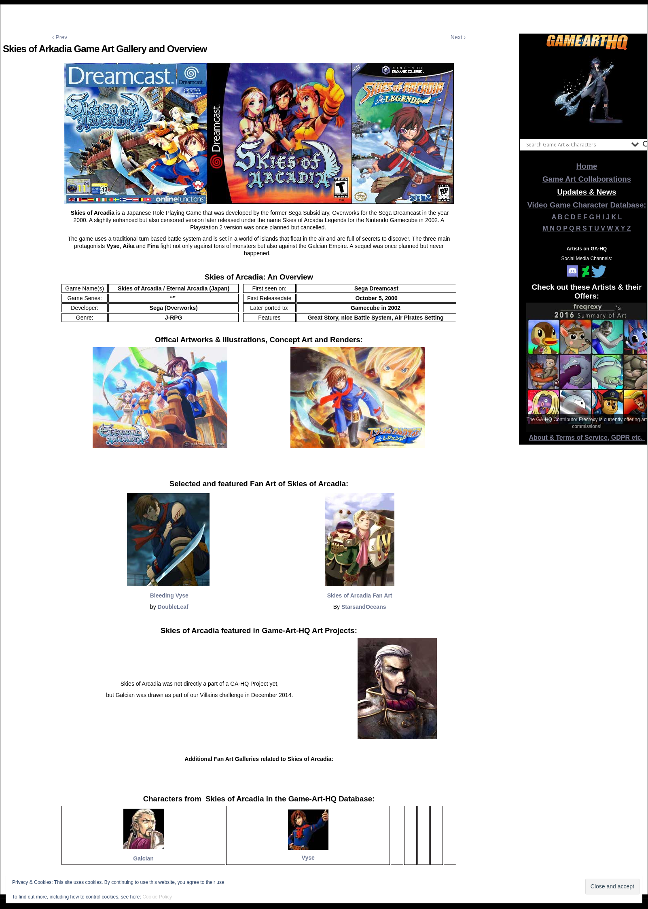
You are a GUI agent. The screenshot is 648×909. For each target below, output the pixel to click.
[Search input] (576, 144)
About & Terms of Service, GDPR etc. (587, 437)
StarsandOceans (363, 607)
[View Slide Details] (587, 92)
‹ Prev (59, 37)
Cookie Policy (157, 897)
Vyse (308, 857)
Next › (458, 37)
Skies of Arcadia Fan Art (359, 595)
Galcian (143, 858)
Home (586, 166)
